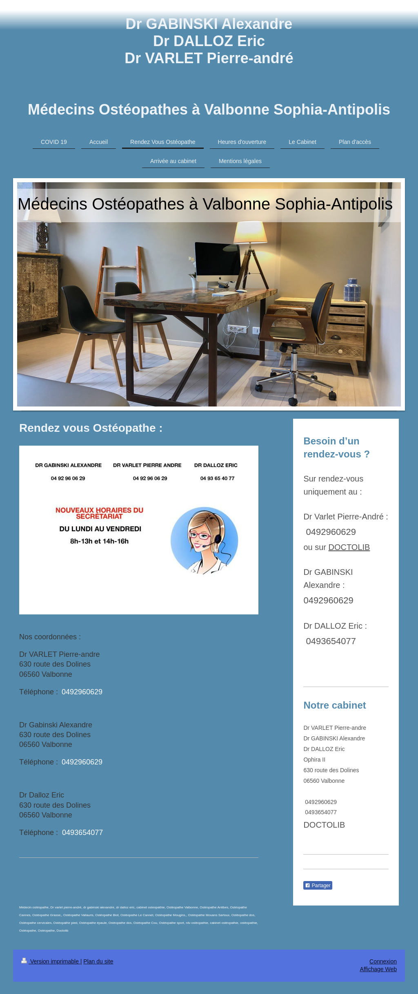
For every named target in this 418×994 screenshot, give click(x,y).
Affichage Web (378, 969)
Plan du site (98, 961)
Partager (317, 885)
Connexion (383, 961)
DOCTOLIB (349, 547)
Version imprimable (50, 961)
